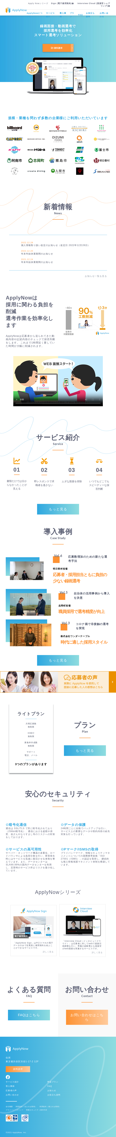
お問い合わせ (12, 1095)
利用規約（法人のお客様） (26, 1106)
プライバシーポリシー (14, 1110)
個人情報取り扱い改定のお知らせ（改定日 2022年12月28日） (55, 245)
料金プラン (52, 1082)
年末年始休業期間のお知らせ (37, 254)
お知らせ (51, 1090)
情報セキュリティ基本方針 (36, 1110)
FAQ (49, 1086)
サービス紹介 (12, 1082)
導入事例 (10, 1086)
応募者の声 (11, 1090)
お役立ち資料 (54, 1095)
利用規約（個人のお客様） (50, 1106)
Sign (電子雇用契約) (62, 3)
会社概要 (9, 1106)
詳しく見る (48, 952)
